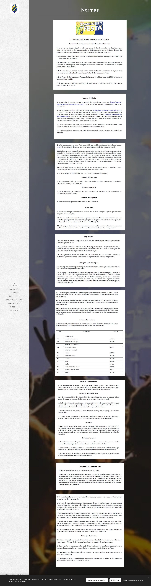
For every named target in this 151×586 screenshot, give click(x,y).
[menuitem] (14, 286)
